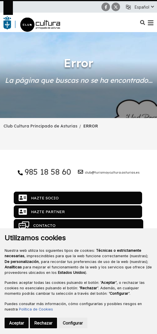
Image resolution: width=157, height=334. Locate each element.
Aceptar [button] (16, 323)
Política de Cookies (36, 309)
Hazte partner (42, 212)
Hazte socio (39, 198)
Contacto (37, 225)
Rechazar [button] (43, 323)
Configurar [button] (73, 323)
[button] (144, 7)
